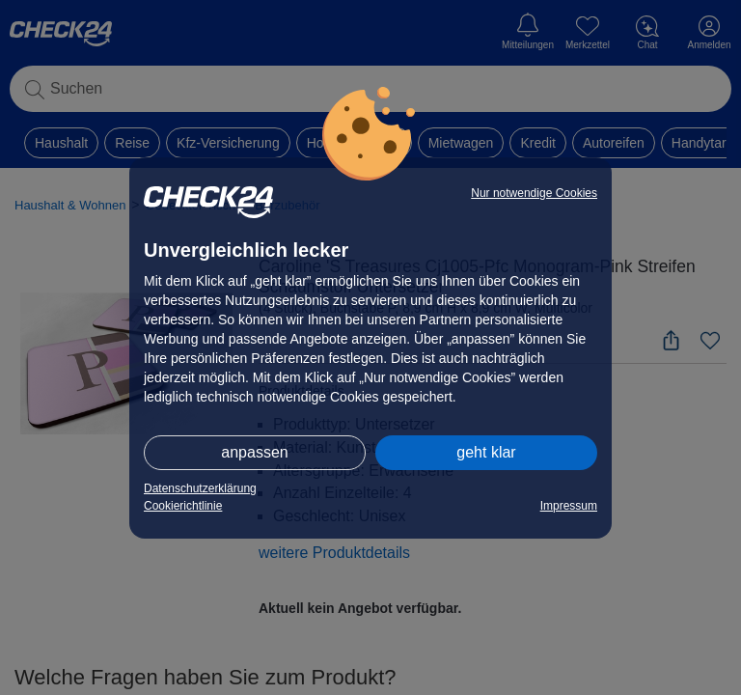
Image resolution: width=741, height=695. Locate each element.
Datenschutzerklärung (200, 488)
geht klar (485, 452)
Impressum (568, 506)
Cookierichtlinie (183, 506)
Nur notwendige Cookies (534, 193)
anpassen (254, 452)
